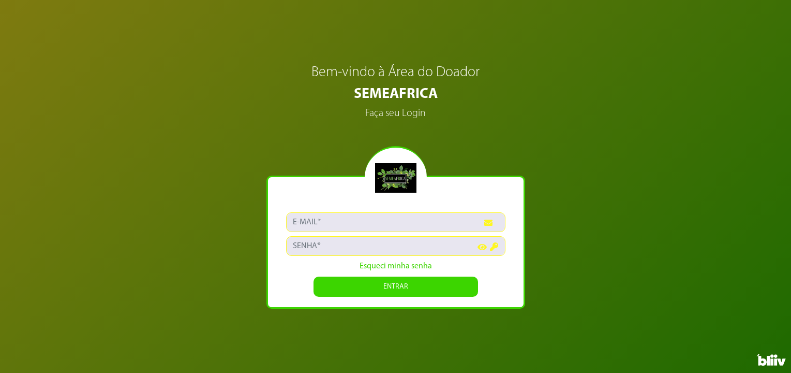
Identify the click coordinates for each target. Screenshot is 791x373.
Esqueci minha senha (396, 266)
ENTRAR (395, 287)
